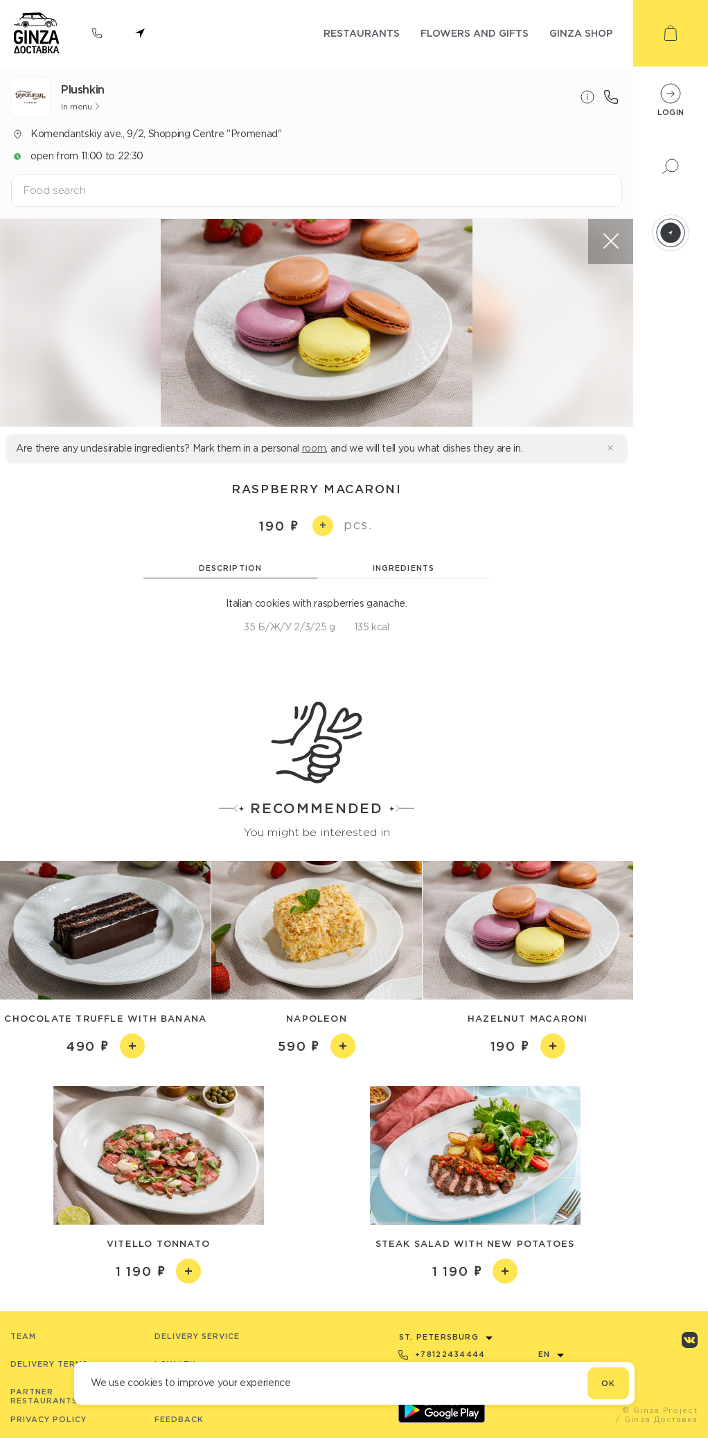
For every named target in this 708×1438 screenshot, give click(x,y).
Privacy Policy (48, 1419)
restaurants (362, 33)
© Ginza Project (660, 1410)
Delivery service (197, 1336)
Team (23, 1336)
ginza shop (580, 33)
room (314, 448)
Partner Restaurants (44, 1396)
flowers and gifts (475, 33)
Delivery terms (49, 1364)
